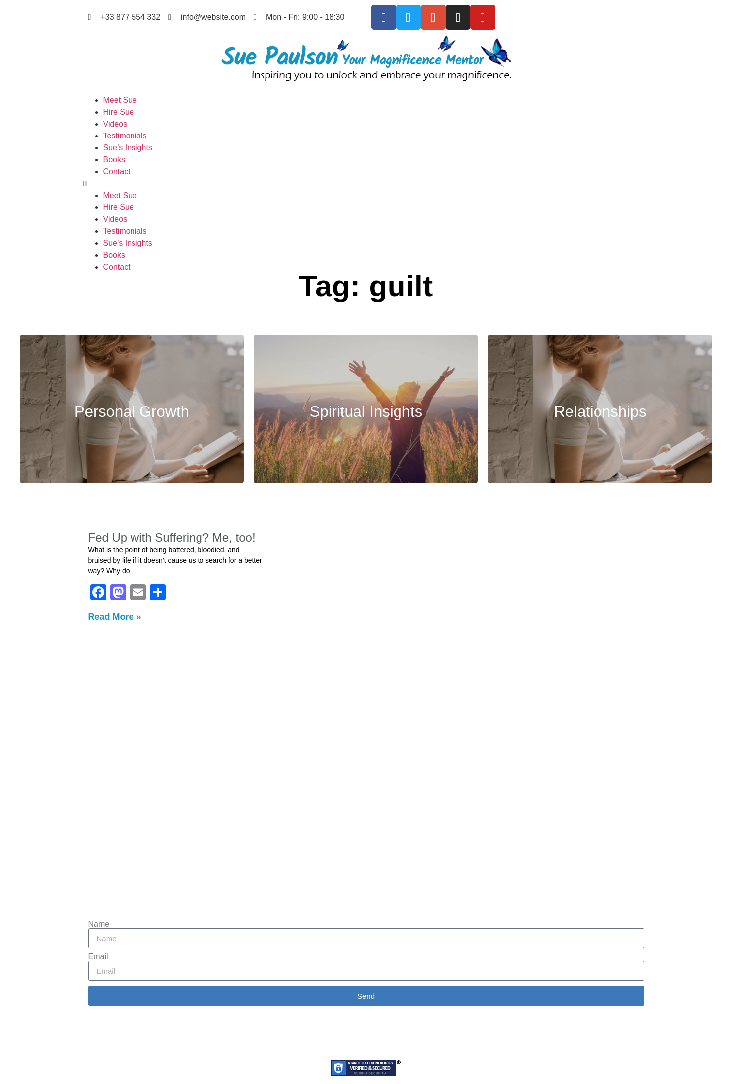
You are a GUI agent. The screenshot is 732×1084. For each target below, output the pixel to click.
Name (99, 924)
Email (98, 957)
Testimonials (125, 136)
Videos (115, 124)
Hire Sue (118, 112)
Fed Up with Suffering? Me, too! (172, 537)
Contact (117, 171)
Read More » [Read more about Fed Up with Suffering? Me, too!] (114, 617)
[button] (366, 184)
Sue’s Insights (127, 147)
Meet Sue (120, 100)
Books (114, 159)
